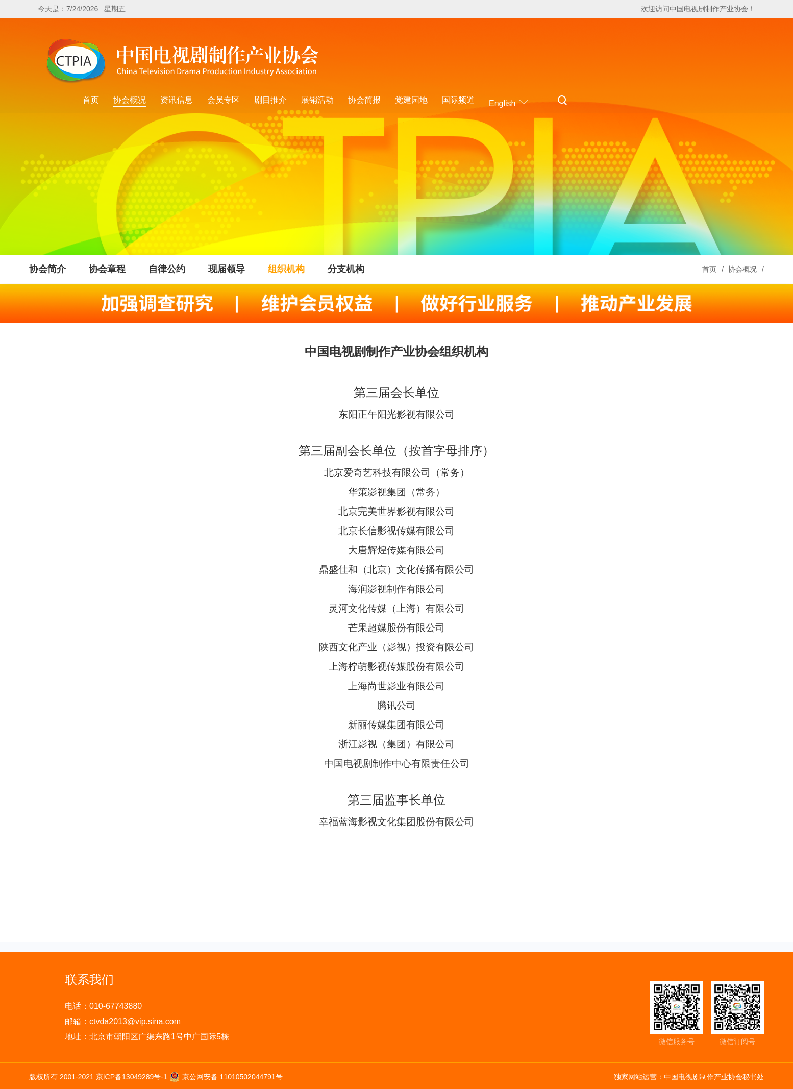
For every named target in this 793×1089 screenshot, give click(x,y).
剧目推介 (270, 99)
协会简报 (364, 99)
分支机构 (346, 269)
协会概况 (129, 99)
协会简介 (47, 269)
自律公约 (166, 269)
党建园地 (411, 99)
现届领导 (226, 269)
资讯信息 (176, 99)
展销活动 (317, 99)
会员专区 (223, 99)
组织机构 (286, 269)
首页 (91, 99)
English (509, 102)
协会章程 (107, 269)
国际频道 (458, 99)
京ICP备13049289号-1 (132, 1076)
